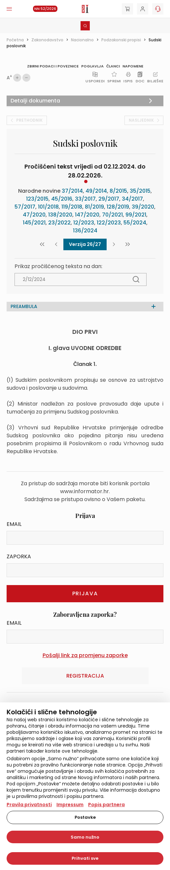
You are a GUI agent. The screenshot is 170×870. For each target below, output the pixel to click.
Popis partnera (106, 804)
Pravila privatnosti (29, 804)
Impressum (70, 804)
